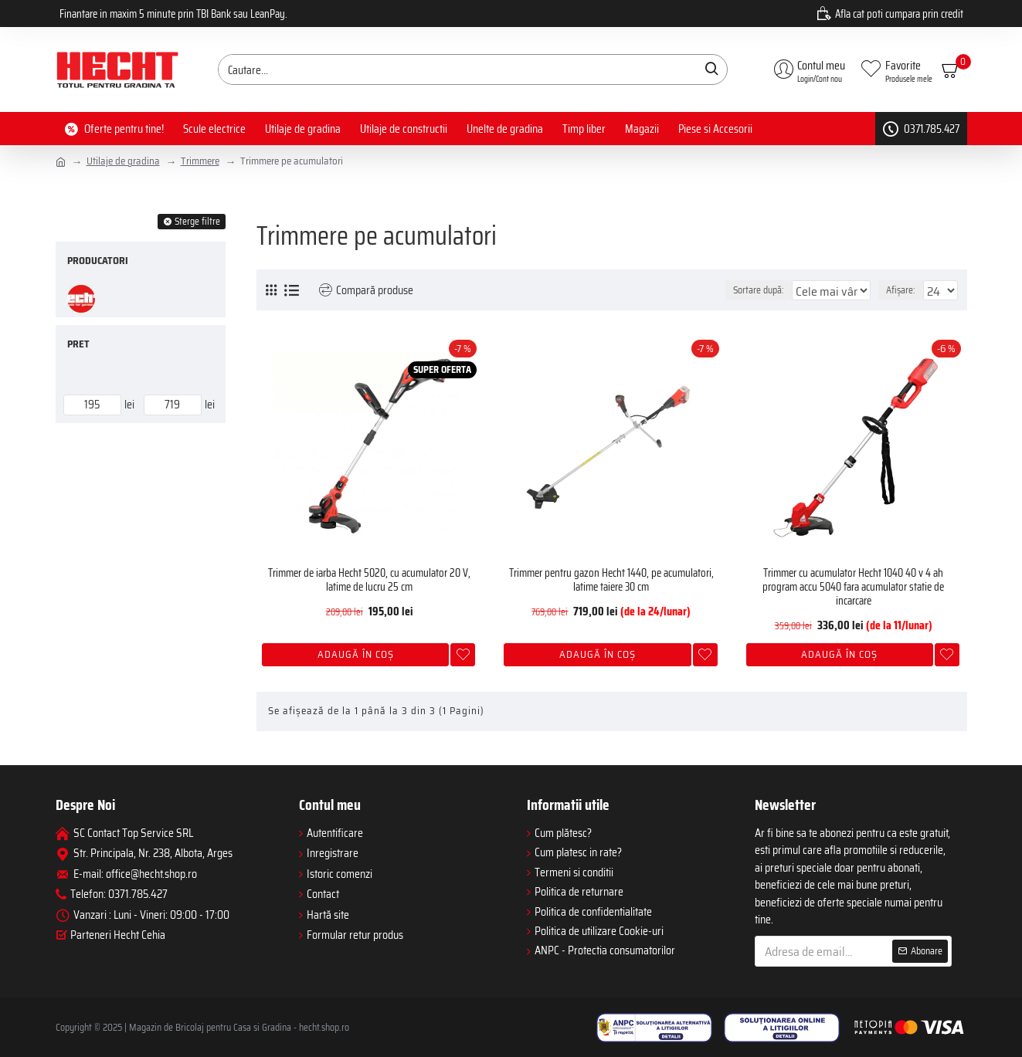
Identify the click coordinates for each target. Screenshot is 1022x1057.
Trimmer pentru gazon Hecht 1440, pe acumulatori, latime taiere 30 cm (611, 580)
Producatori (97, 260)
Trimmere (200, 161)
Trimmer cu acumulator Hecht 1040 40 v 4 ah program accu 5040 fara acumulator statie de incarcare (853, 587)
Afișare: (904, 290)
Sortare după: (712, 290)
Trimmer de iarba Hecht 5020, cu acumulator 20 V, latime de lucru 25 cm (369, 580)
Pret (78, 344)
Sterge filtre (197, 221)
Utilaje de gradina (123, 161)
